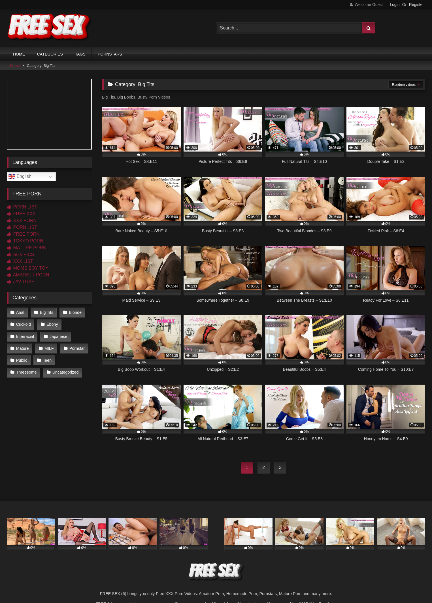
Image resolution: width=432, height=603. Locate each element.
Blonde (75, 312)
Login (394, 4)
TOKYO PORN (25, 240)
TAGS (80, 54)
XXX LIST (20, 261)
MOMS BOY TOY (27, 268)
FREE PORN (23, 234)
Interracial (25, 336)
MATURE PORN (26, 247)
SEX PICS (20, 254)
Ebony (52, 324)
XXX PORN (22, 220)
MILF (49, 348)
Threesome (26, 372)
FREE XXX (21, 213)
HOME (19, 54)
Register (416, 4)
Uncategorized (65, 372)
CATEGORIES (50, 54)
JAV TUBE (20, 281)
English (19, 176)
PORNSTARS (110, 54)
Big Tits (46, 312)
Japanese (58, 336)
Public (21, 360)
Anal (20, 312)
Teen (47, 360)
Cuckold (23, 324)
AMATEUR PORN (28, 274)
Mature (22, 348)
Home (15, 65)
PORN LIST (22, 206)
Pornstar (77, 348)
